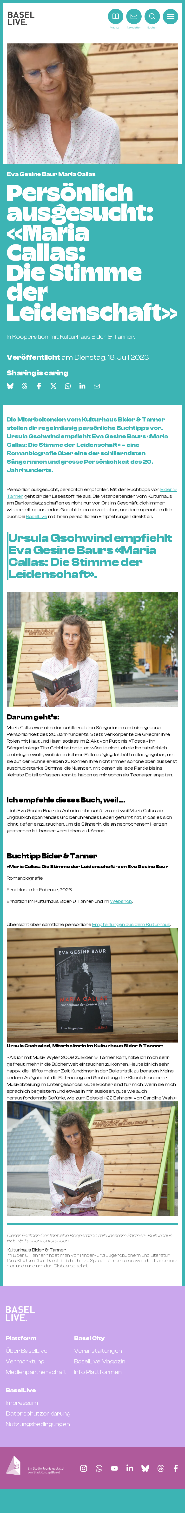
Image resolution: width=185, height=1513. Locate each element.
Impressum (22, 1403)
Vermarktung (25, 1361)
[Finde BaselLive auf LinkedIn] (130, 1468)
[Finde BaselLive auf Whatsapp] (99, 1468)
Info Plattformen (98, 1372)
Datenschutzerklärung (38, 1413)
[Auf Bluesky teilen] (10, 386)
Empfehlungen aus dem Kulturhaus (131, 924)
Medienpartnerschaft (36, 1372)
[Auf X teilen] (53, 386)
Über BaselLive (26, 1350)
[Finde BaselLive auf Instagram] (83, 1468)
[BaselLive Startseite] (21, 19)
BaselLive (36, 516)
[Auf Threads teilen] (24, 386)
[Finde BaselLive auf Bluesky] (145, 1468)
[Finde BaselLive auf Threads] (161, 1468)
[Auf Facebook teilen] (39, 386)
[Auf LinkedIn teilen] (82, 386)
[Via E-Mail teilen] (96, 386)
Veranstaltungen (98, 1350)
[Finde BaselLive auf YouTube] (114, 1468)
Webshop (121, 901)
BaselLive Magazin (99, 1361)
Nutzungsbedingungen (38, 1424)
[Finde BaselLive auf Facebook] (175, 1468)
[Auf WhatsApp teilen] (68, 386)
